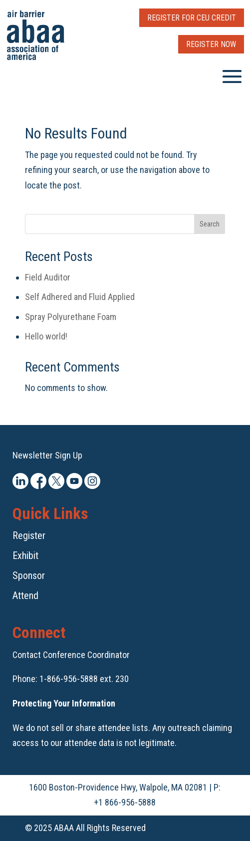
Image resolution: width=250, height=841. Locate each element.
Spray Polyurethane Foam (70, 317)
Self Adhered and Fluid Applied (80, 297)
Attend (25, 596)
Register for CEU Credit (191, 17)
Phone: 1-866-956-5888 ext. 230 (70, 679)
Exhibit (25, 556)
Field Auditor (47, 277)
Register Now (211, 44)
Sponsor (28, 576)
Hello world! (46, 336)
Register (28, 536)
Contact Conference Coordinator (71, 655)
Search (210, 224)
